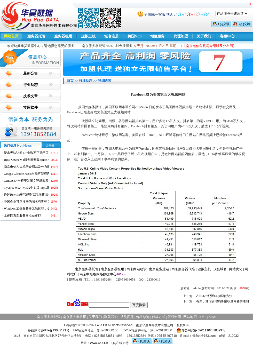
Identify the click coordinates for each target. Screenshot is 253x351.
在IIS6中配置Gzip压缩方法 (214, 296)
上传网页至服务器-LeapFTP (22, 215)
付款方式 (158, 317)
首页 (70, 81)
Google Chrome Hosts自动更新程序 (27, 174)
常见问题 (127, 317)
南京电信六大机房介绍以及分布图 (27, 167)
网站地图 (190, 317)
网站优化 (235, 269)
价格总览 (142, 317)
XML (202, 317)
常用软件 (30, 107)
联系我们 (111, 317)
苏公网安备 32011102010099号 (200, 330)
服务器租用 (63, 36)
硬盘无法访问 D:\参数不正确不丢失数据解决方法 (37, 153)
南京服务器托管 (86, 269)
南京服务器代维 (183, 269)
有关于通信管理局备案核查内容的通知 (222, 301)
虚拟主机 (88, 36)
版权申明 (174, 317)
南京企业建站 (159, 269)
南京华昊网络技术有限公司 (154, 325)
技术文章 (30, 96)
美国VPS (134, 36)
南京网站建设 (136, 269)
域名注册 (111, 36)
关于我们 (204, 36)
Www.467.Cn (99, 343)
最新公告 (30, 73)
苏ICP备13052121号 (55, 330)
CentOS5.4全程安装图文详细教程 (26, 180)
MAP (212, 317)
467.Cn (102, 325)
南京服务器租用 (112, 269)
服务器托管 (36, 36)
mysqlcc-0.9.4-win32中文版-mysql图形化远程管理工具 (40, 187)
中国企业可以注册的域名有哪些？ (27, 201)
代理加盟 (180, 36)
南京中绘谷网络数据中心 (98, 274)
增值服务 (157, 36)
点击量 (50, 145)
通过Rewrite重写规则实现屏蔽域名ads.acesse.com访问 (40, 194)
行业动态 (30, 85)
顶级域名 (220, 269)
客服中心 (227, 36)
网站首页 (11, 36)
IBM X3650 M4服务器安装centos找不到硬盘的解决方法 (41, 160)
